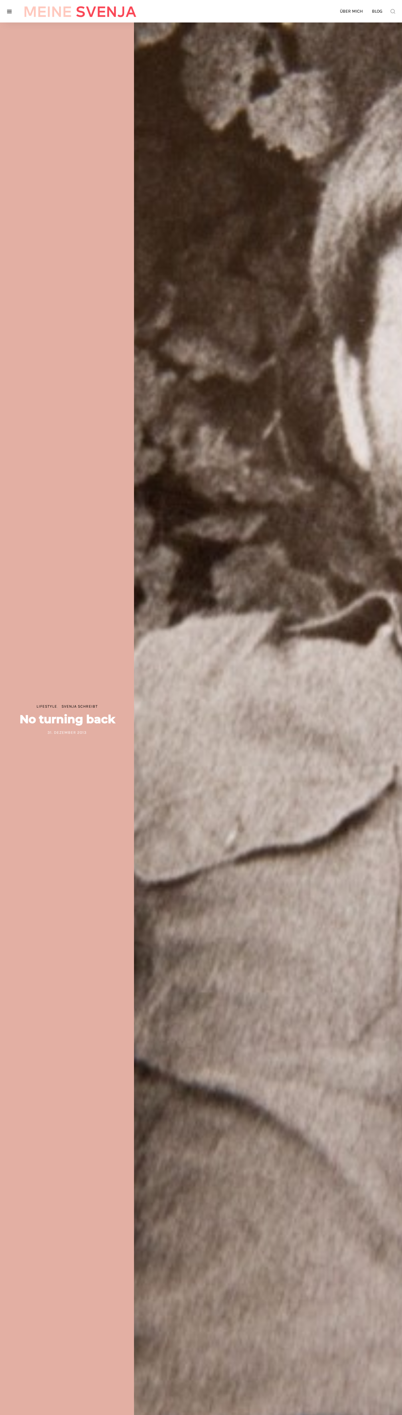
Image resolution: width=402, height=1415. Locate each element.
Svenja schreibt (80, 706)
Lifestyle (47, 706)
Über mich (351, 11)
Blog (377, 11)
